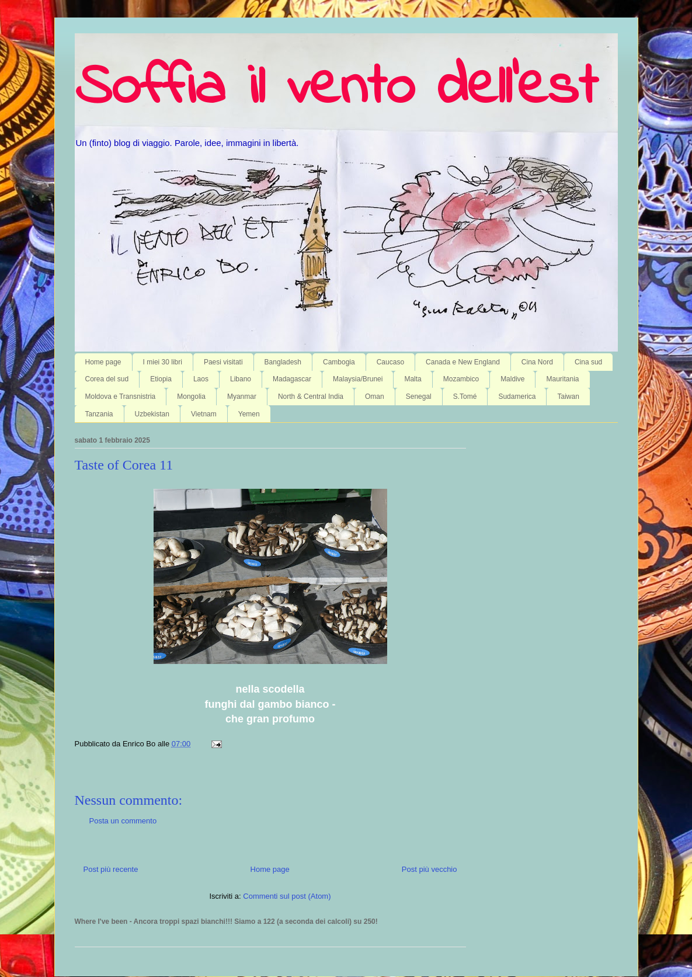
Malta (412, 379)
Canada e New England (463, 362)
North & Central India (310, 396)
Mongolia (191, 396)
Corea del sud (107, 379)
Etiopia (161, 379)
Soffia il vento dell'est (336, 88)
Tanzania (99, 414)
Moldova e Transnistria (120, 396)
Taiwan (568, 396)
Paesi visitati (223, 362)
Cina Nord (537, 362)
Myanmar (241, 396)
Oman (374, 396)
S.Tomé (465, 396)
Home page (103, 362)
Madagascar (292, 379)
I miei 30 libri (162, 362)
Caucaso (390, 362)
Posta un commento (123, 820)
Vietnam (204, 414)
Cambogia (339, 362)
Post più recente (111, 869)
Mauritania (562, 379)
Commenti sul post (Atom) (287, 896)
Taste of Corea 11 (124, 464)
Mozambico (461, 379)
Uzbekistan (152, 414)
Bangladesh (283, 362)
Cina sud (588, 362)
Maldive (512, 379)
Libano (240, 379)
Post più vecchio (429, 869)
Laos (200, 379)
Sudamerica (516, 396)
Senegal (419, 396)
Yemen (249, 414)
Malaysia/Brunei (357, 379)
